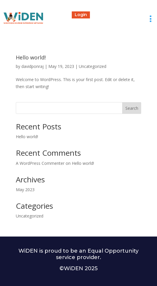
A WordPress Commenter (40, 163)
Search (131, 108)
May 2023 (25, 189)
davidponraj (32, 66)
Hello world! (31, 57)
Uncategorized (92, 66)
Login (81, 14)
